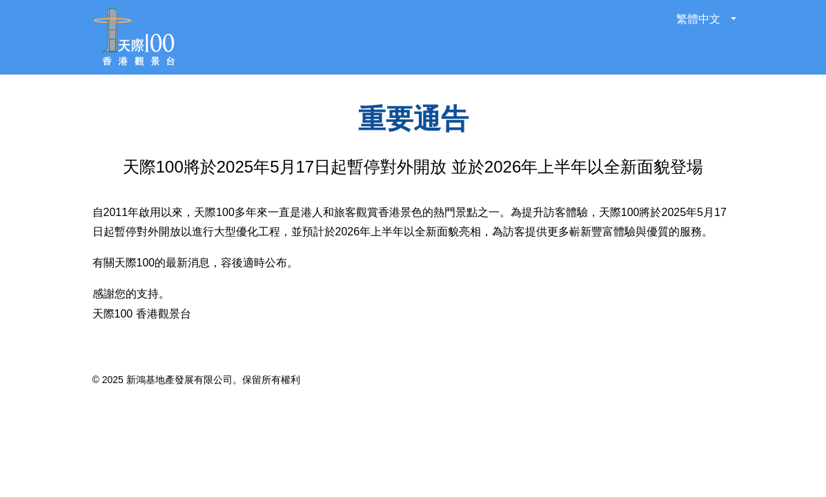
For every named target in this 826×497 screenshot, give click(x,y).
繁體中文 (699, 19)
